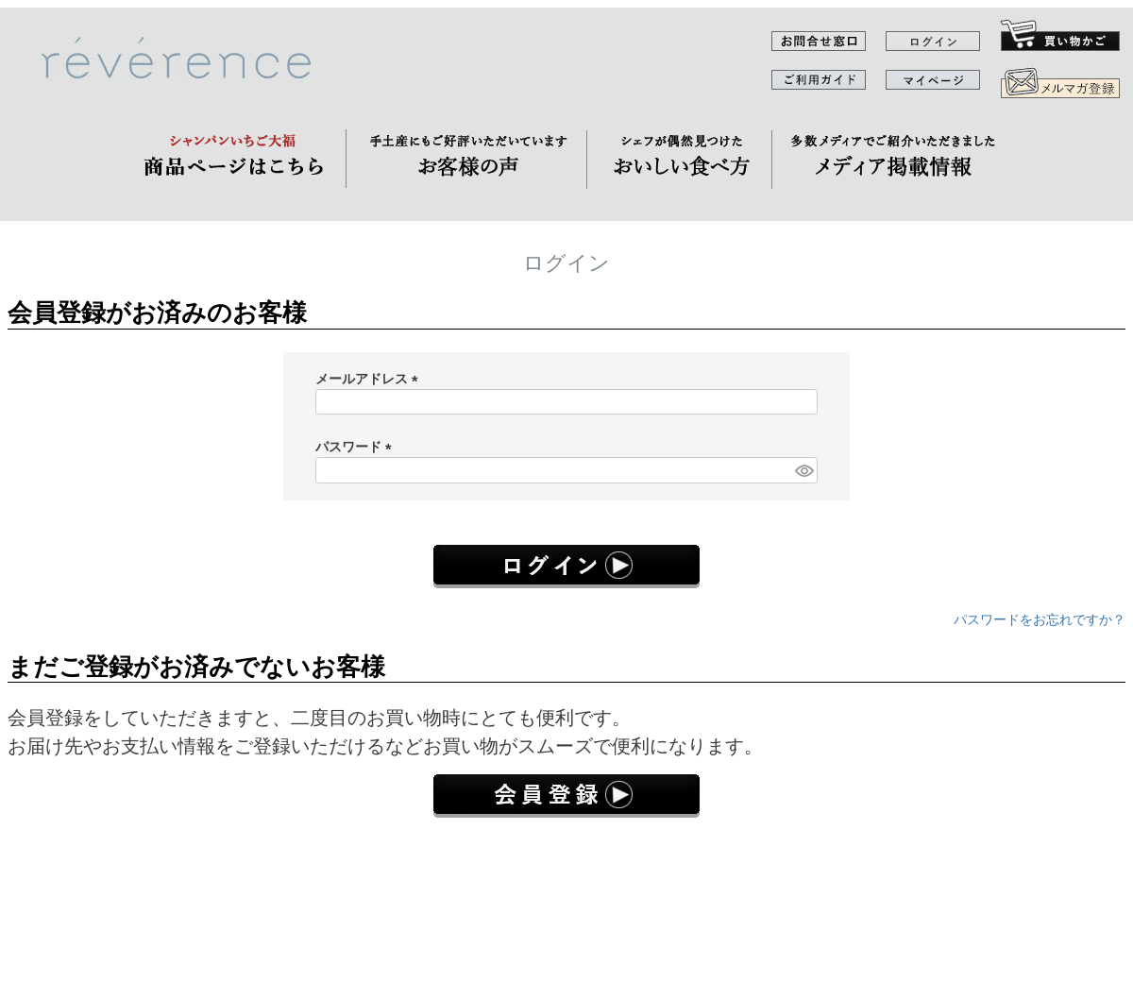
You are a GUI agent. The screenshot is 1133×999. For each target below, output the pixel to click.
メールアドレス (370, 378)
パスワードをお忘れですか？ (1039, 619)
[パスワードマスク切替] (803, 470)
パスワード (356, 446)
